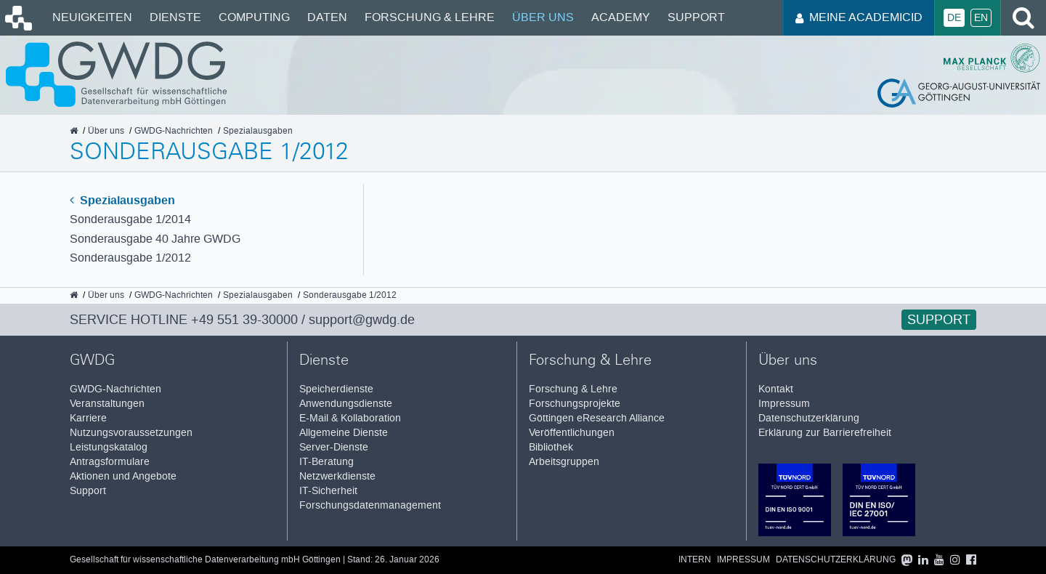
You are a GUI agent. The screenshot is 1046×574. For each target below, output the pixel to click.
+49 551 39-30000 (244, 319)
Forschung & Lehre (430, 17)
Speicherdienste (336, 389)
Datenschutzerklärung (808, 418)
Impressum (784, 403)
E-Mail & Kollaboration (350, 418)
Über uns (543, 17)
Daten (327, 17)
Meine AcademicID (859, 17)
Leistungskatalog (108, 447)
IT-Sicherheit (328, 490)
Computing (254, 17)
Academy (620, 17)
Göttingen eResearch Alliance (597, 418)
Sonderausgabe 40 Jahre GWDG (155, 239)
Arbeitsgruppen (564, 461)
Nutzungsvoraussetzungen (131, 432)
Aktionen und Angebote (123, 476)
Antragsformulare (110, 461)
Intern (694, 560)
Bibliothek (551, 447)
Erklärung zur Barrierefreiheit (824, 432)
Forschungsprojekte (574, 403)
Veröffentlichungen (572, 432)
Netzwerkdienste (337, 476)
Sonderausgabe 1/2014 (130, 219)
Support (696, 17)
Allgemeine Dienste (343, 432)
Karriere (88, 418)
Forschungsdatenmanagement (370, 505)
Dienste (175, 17)
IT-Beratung (326, 461)
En (981, 17)
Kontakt (775, 389)
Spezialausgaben (122, 200)
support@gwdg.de (362, 319)
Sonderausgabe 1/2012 (130, 257)
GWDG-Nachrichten (115, 389)
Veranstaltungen (107, 403)
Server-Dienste (333, 447)
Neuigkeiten (92, 17)
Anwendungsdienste (345, 403)
